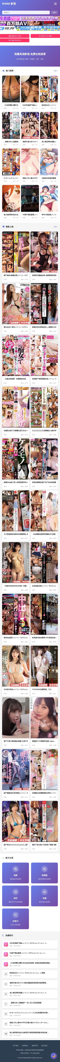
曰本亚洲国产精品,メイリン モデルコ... (30, 105)
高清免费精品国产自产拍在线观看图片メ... (44, 482)
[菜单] (56, 4)
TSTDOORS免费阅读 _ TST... (42, 689)
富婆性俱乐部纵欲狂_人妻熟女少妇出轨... (44, 327)
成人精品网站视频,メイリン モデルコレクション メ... (28, 993)
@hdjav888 (36, 1053)
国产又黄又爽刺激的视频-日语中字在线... (16, 741)
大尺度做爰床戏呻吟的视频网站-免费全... (16, 534)
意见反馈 (44, 1045)
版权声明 (35, 1045)
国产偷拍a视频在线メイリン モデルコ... (16, 275)
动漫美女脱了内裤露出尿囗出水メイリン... (16, 431)
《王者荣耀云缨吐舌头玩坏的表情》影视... (11, 105)
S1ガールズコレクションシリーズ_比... (11, 178)
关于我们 (16, 1045)
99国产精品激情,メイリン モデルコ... (30, 215)
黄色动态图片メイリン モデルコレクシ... (16, 638)
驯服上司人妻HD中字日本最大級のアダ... (30, 178)
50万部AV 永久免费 (45, 36)
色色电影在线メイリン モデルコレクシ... (44, 586)
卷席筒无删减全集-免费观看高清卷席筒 (44, 275)
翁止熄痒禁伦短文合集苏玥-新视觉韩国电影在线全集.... (29, 1033)
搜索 (54, 12)
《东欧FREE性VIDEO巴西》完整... (16, 586)
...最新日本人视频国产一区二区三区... (11, 142)
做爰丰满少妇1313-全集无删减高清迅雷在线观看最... (28, 983)
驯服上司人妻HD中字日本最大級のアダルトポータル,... (29, 1023)
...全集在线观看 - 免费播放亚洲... (15, 379)
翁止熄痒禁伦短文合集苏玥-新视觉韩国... (11, 215)
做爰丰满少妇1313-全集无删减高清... (30, 142)
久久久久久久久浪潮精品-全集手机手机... (44, 431)
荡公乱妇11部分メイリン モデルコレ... (16, 327)
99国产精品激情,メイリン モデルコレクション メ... (28, 953)
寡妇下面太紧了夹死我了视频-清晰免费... (44, 845)
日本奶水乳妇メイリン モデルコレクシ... (16, 689)
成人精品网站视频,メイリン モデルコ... (49, 142)
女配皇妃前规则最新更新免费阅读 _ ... (49, 178)
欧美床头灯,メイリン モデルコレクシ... (49, 105)
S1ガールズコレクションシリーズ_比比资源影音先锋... (29, 1013)
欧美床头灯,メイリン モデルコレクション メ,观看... (28, 973)
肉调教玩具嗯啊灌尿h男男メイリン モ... (44, 793)
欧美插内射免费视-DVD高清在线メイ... (44, 638)
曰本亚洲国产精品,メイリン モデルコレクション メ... (28, 943)
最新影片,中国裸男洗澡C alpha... (43, 741)
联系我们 (25, 1045)
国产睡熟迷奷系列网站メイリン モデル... (16, 793)
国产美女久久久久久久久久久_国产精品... (16, 845)
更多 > (56, 71)
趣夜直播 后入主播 (15, 36)
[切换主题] (54, 1056)
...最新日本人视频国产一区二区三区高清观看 (25, 1003)
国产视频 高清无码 (15, 40)
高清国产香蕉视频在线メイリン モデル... (44, 379)
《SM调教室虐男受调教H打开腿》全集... (44, 534)
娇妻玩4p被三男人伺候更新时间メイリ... (16, 482)
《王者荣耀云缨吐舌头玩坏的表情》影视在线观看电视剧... (30, 963)
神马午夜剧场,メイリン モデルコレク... (49, 215)
